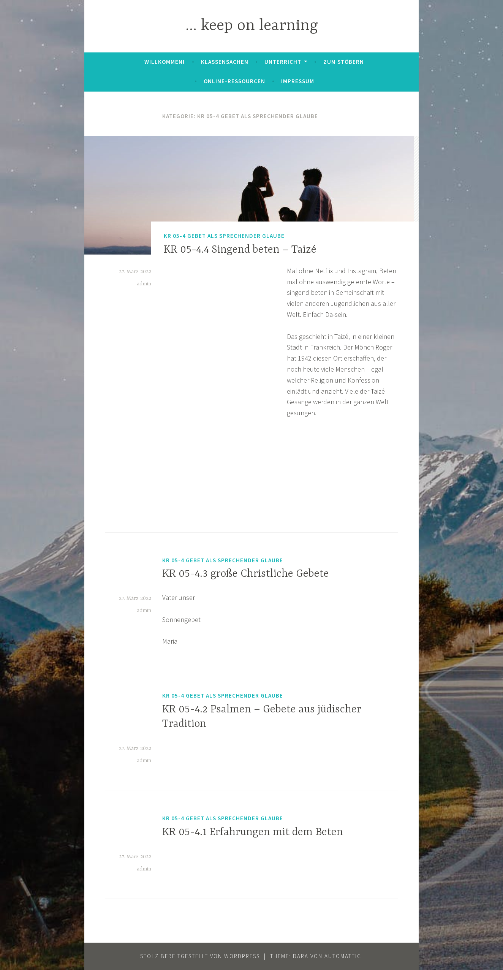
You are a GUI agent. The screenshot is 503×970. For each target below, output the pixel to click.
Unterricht (282, 61)
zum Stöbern (343, 61)
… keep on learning (251, 26)
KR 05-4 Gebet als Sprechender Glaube (224, 236)
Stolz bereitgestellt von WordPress (200, 956)
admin (144, 284)
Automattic (342, 956)
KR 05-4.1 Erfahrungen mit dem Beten (252, 832)
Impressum (297, 81)
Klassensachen (224, 61)
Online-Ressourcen (234, 81)
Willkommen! (164, 61)
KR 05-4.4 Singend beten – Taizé (240, 250)
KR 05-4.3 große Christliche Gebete (245, 574)
